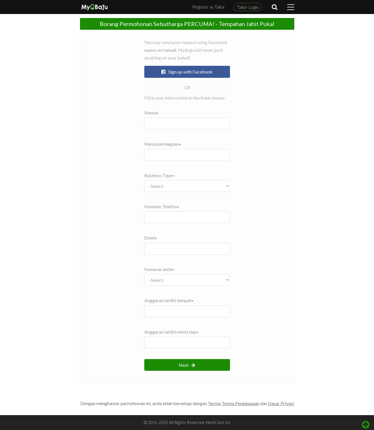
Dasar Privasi (281, 403)
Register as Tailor (208, 6)
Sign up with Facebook (186, 71)
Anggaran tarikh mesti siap (170, 331)
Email (149, 237)
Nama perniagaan (161, 143)
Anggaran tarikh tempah (168, 300)
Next (187, 365)
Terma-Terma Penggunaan (233, 403)
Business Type (158, 175)
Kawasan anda (158, 269)
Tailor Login (248, 7)
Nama (150, 112)
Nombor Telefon (160, 206)
